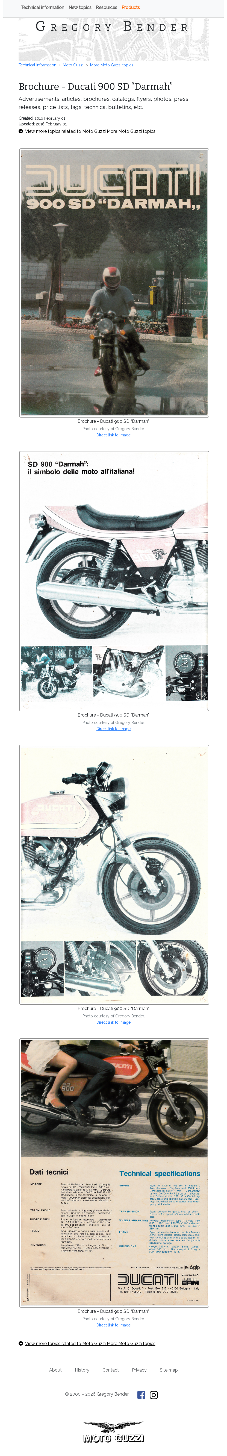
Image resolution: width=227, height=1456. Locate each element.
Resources (106, 7)
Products (131, 7)
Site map (169, 1370)
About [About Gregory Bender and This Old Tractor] (55, 1370)
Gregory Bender (113, 26)
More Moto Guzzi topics (111, 65)
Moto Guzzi (73, 65)
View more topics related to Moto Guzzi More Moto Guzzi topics (87, 131)
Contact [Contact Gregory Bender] (110, 1370)
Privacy (139, 1370)
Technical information (42, 7)
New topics (80, 7)
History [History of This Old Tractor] (82, 1370)
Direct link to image (113, 435)
